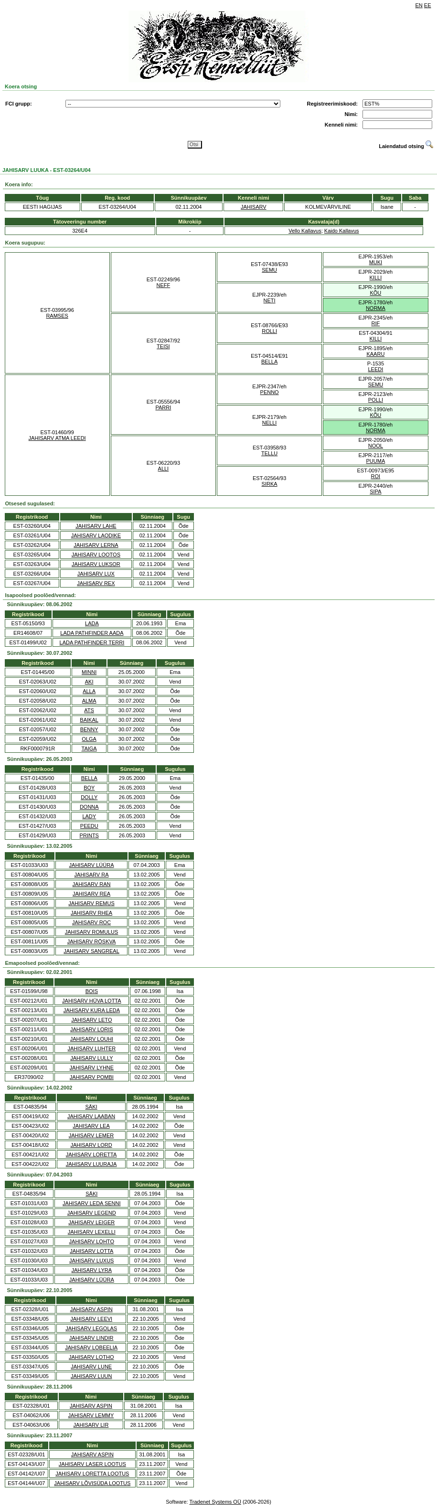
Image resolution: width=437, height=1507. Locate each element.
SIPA (375, 491)
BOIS (91, 991)
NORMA (375, 308)
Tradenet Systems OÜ (215, 1502)
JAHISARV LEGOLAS (91, 1328)
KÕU (375, 293)
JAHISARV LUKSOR (96, 564)
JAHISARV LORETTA (91, 1154)
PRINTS (89, 835)
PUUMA (375, 461)
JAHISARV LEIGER (91, 1222)
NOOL (375, 446)
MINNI (89, 672)
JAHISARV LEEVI (91, 1319)
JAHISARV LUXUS (91, 1260)
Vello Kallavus (304, 231)
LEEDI (375, 369)
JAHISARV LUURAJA (91, 1164)
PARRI (163, 407)
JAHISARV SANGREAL (91, 951)
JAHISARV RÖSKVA (91, 941)
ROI (376, 476)
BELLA (269, 361)
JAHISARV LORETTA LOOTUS (92, 1473)
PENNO (269, 392)
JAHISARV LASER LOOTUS (92, 1464)
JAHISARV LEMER (91, 1135)
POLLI (375, 400)
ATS (89, 710)
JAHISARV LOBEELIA (91, 1347)
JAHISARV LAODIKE (96, 535)
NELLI (269, 423)
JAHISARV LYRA (91, 1270)
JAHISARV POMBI (92, 1077)
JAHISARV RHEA (91, 913)
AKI (89, 681)
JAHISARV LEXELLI (92, 1232)
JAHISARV (253, 207)
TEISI (163, 346)
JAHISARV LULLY (91, 1058)
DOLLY (89, 797)
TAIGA (89, 748)
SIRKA (269, 484)
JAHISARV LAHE (95, 526)
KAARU (375, 354)
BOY (89, 788)
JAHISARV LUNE (91, 1366)
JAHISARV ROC (91, 922)
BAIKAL (89, 720)
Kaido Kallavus (341, 231)
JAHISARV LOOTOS (96, 554)
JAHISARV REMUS (91, 903)
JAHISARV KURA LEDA (92, 1010)
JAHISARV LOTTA (91, 1251)
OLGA (89, 739)
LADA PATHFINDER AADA (91, 633)
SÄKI (91, 1107)
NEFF (164, 285)
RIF (376, 323)
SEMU (269, 270)
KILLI (376, 277)
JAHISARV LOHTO (91, 1241)
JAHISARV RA (92, 874)
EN (419, 5)
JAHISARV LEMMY (91, 1415)
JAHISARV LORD (91, 1145)
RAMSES (57, 316)
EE (427, 5)
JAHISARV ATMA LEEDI (57, 438)
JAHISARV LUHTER (92, 1048)
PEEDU (89, 826)
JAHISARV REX (96, 583)
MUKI (376, 262)
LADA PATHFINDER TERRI (92, 642)
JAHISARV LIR (91, 1425)
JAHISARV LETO (91, 1020)
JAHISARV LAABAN (91, 1116)
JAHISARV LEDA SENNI (91, 1203)
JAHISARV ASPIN (91, 1309)
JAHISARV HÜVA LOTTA (91, 1001)
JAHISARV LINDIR (91, 1338)
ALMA (89, 701)
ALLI (163, 468)
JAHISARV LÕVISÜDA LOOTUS (92, 1483)
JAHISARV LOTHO (91, 1357)
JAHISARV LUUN (91, 1376)
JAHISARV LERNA (96, 545)
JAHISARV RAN (92, 884)
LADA (92, 623)
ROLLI (269, 331)
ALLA (89, 691)
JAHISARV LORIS (91, 1029)
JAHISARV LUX (96, 574)
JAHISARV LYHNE (92, 1067)
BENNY (89, 729)
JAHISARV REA (91, 894)
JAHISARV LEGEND (91, 1213)
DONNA (89, 807)
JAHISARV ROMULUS (91, 932)
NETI (270, 300)
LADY (89, 816)
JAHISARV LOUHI (91, 1039)
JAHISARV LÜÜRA (91, 865)
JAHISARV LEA (91, 1126)
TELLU (269, 453)
